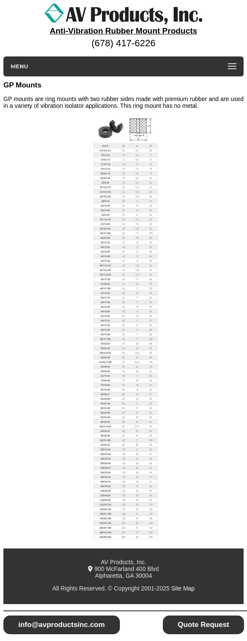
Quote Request (203, 625)
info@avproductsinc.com (61, 625)
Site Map (183, 588)
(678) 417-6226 (123, 43)
